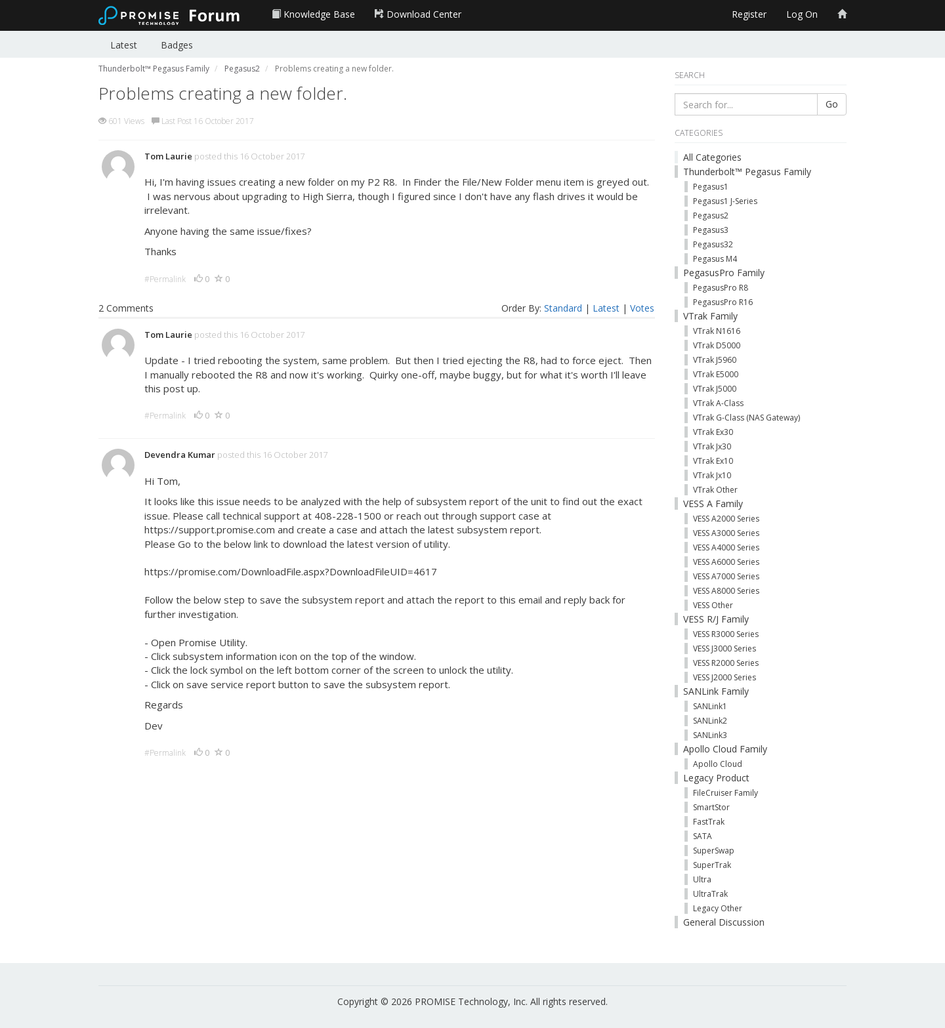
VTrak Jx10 (712, 475)
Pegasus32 (713, 244)
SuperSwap (713, 850)
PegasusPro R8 (720, 287)
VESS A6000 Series (726, 561)
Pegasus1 (710, 186)
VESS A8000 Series (726, 590)
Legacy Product (716, 777)
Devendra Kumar (179, 455)
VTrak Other (715, 489)
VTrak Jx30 (712, 446)
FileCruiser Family (725, 792)
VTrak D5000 (716, 345)
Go (832, 104)
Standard (563, 308)
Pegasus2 (710, 215)
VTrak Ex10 (713, 460)
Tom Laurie (168, 156)
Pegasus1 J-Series (725, 201)
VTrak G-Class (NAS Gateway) (746, 417)
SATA (702, 836)
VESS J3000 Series (724, 648)
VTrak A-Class (718, 403)
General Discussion (724, 922)
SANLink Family (716, 691)
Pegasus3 (710, 230)
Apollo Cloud (717, 764)
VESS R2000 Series (726, 662)
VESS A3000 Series (726, 533)
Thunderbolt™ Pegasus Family (747, 171)
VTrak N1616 (716, 331)
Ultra (702, 879)
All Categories (712, 157)
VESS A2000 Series (726, 518)
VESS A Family (713, 503)
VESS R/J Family (716, 619)
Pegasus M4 (715, 258)
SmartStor (711, 807)
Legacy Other (717, 908)
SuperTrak (712, 865)
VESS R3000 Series (726, 634)
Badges (177, 45)
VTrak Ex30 (713, 432)
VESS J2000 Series (724, 677)
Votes (642, 308)
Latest (123, 45)
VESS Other (713, 605)
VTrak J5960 (714, 359)
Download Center (418, 14)
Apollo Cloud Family (725, 749)
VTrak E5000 (715, 374)
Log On (802, 14)
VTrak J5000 (714, 388)
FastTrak (708, 821)
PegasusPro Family (724, 272)
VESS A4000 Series (726, 547)
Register (749, 14)
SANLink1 (710, 706)
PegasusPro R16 (723, 302)
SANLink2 (710, 720)
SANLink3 (710, 735)
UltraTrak (710, 893)
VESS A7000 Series (726, 576)
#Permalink (165, 279)
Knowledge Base (313, 14)
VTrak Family (710, 316)
